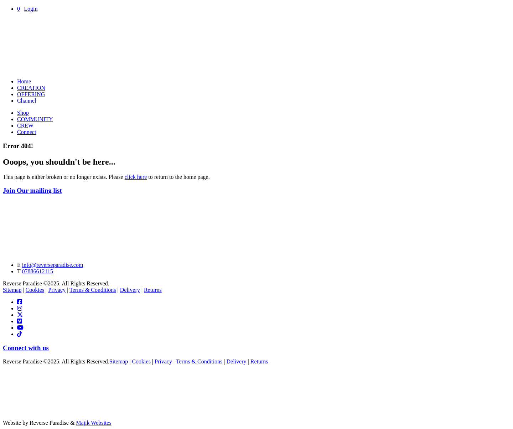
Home (24, 81)
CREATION (31, 88)
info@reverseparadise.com (52, 265)
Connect (26, 132)
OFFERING (31, 94)
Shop (23, 113)
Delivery (130, 290)
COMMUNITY (35, 119)
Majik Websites (93, 423)
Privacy (57, 290)
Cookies (35, 290)
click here (136, 177)
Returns (153, 290)
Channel (26, 101)
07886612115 (37, 271)
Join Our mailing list (32, 190)
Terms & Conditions (92, 290)
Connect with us (26, 348)
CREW (25, 126)
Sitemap (12, 290)
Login (30, 9)
